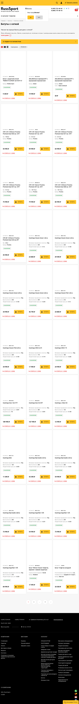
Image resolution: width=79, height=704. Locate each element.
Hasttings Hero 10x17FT (10, 403)
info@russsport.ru (58, 619)
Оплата (3, 645)
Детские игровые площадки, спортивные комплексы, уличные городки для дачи (48, 656)
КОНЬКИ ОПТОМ (45, 641)
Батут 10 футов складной (63, 568)
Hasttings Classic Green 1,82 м (38, 238)
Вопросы (3, 650)
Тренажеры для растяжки (65, 648)
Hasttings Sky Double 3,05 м (37, 458)
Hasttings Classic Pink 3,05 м (12, 348)
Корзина (23, 641)
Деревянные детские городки (49, 652)
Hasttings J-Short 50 (61, 403)
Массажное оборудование (65, 641)
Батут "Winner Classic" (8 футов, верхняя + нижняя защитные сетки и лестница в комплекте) (39, 569)
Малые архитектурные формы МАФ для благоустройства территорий (47, 665)
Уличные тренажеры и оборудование (47, 671)
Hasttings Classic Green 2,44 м (64, 238)
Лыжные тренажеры (63, 672)
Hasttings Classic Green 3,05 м (12, 293)
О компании (4, 641)
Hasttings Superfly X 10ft (36, 513)
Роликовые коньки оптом (65, 667)
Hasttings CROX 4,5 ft (35, 348)
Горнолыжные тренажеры (65, 660)
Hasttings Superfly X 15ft (10, 568)
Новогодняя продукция (64, 663)
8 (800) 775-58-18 (56, 10)
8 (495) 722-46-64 (56, 8)
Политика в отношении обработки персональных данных (8, 657)
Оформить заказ (25, 645)
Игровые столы (45, 680)
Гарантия (3, 643)
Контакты (3, 653)
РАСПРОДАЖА (45, 643)
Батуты (43, 678)
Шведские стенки (45, 649)
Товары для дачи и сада (64, 654)
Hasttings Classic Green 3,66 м (38, 293)
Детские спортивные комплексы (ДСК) (63, 651)
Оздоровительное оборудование (63, 680)
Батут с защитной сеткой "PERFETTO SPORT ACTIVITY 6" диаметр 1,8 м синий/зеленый (12, 80)
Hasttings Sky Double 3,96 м (63, 458)
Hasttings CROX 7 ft (61, 348)
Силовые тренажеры (63, 643)
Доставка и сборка (6, 648)
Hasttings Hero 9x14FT (36, 403)
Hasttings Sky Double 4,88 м (11, 513)
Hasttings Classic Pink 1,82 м (64, 293)
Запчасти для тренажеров (65, 670)
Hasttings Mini (7, 458)
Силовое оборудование (64, 675)
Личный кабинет (25, 643)
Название (22, 47)
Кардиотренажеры (63, 645)
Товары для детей (63, 665)
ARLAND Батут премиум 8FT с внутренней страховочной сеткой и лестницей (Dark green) (39, 80)
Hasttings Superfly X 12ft (62, 513)
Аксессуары (61, 677)
